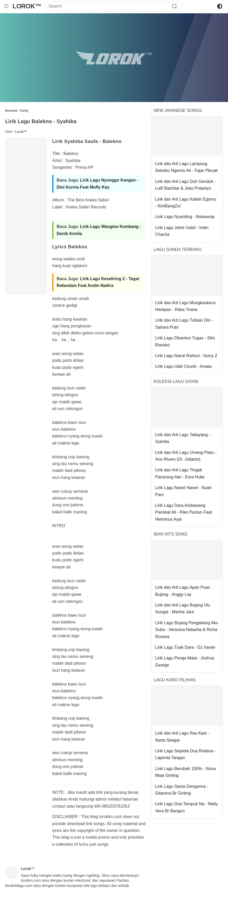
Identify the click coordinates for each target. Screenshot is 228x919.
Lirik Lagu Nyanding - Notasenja (185, 216)
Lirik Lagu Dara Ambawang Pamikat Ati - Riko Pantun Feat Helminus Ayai (183, 512)
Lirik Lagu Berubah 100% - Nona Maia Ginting (185, 772)
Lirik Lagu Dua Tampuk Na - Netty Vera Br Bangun (186, 807)
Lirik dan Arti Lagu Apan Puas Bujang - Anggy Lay (182, 590)
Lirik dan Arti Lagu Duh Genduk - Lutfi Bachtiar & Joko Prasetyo (185, 184)
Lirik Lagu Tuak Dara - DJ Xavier (185, 647)
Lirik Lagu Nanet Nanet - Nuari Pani (183, 491)
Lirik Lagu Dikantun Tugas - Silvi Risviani (185, 341)
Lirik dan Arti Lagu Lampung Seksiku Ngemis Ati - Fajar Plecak (186, 167)
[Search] (106, 6)
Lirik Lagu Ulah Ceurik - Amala (183, 366)
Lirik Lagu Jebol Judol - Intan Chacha (182, 231)
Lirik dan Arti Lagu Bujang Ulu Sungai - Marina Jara (182, 608)
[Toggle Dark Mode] (220, 6)
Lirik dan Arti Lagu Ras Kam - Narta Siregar (182, 736)
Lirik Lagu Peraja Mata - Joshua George (184, 661)
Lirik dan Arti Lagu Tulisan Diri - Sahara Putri (184, 323)
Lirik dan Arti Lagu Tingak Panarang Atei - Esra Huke (180, 473)
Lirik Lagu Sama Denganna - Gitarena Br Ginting (181, 789)
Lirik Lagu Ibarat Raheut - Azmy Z (186, 355)
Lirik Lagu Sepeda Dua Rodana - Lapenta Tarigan (185, 754)
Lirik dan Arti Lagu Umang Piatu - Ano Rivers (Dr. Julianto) (186, 455)
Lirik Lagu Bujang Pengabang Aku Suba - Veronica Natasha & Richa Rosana (186, 630)
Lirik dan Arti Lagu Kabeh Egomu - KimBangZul (185, 202)
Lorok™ (27, 6)
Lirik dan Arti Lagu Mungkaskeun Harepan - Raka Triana (185, 306)
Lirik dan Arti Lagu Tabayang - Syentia (182, 438)
